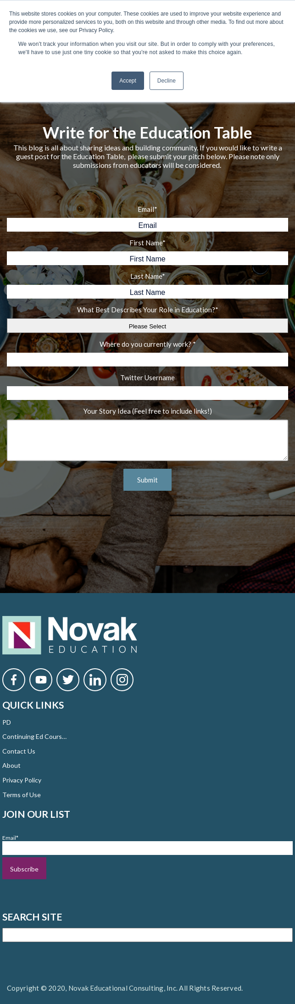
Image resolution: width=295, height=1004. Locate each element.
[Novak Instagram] (122, 679)
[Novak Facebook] (13, 679)
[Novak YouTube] (40, 679)
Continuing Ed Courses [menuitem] (34, 736)
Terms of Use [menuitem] (21, 795)
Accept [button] (127, 81)
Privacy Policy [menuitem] (21, 780)
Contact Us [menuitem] (18, 751)
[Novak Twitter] (67, 679)
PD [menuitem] (6, 722)
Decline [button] (166, 81)
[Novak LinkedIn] (94, 679)
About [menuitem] (11, 765)
